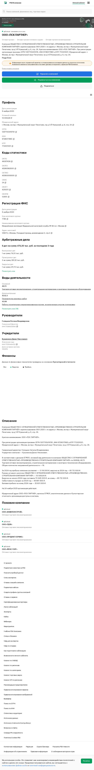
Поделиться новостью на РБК (14, 567)
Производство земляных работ (14, 298)
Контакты (7, 699)
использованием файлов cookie (14, 765)
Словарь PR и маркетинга (13, 732)
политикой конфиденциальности (42, 765)
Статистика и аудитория (13, 713)
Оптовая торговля (8, 39)
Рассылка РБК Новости (61, 746)
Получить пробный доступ (13, 572)
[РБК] (5, 2)
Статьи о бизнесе (10, 636)
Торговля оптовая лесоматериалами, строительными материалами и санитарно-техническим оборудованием (46, 289)
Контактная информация (13, 746)
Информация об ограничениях (15, 751)
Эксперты (7, 611)
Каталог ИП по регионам (13, 679)
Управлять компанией (47, 74)
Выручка (14, 367)
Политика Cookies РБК (12, 737)
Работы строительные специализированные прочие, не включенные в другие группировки (38, 304)
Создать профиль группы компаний (17, 592)
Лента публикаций (11, 606)
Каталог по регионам (11, 665)
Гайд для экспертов (11, 640)
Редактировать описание (10, 68)
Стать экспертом (10, 577)
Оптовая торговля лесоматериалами (58, 39)
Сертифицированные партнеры (15, 602)
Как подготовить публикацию (15, 650)
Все (5, 367)
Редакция (29, 746)
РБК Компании (15, 3)
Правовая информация (39, 751)
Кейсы (6, 616)
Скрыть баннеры (43, 746)
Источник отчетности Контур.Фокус (17, 723)
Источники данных (11, 718)
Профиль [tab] (5, 95)
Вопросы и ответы (10, 727)
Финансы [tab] (34, 95)
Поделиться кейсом (11, 587)
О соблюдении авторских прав (63, 751)
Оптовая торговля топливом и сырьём (30, 39)
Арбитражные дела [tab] (49, 95)
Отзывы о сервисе (10, 597)
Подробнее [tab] (6, 58)
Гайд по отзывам (10, 645)
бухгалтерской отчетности (64, 362)
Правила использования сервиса (16, 689)
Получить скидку (8, 25)
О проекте (8, 563)
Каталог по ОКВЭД (11, 660)
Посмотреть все (8, 271)
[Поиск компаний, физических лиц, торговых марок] (47, 11)
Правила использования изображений (18, 694)
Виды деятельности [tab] (20, 95)
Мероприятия (9, 626)
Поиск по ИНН (9, 708)
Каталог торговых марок (13, 675)
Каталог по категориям (12, 670)
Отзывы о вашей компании (14, 582)
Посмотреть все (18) (10, 308)
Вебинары (7, 621)
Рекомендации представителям (15, 684)
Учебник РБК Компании (12, 631)
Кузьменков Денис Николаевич (14, 339)
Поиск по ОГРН (9, 703)
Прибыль (27, 367)
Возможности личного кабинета (16, 655)
